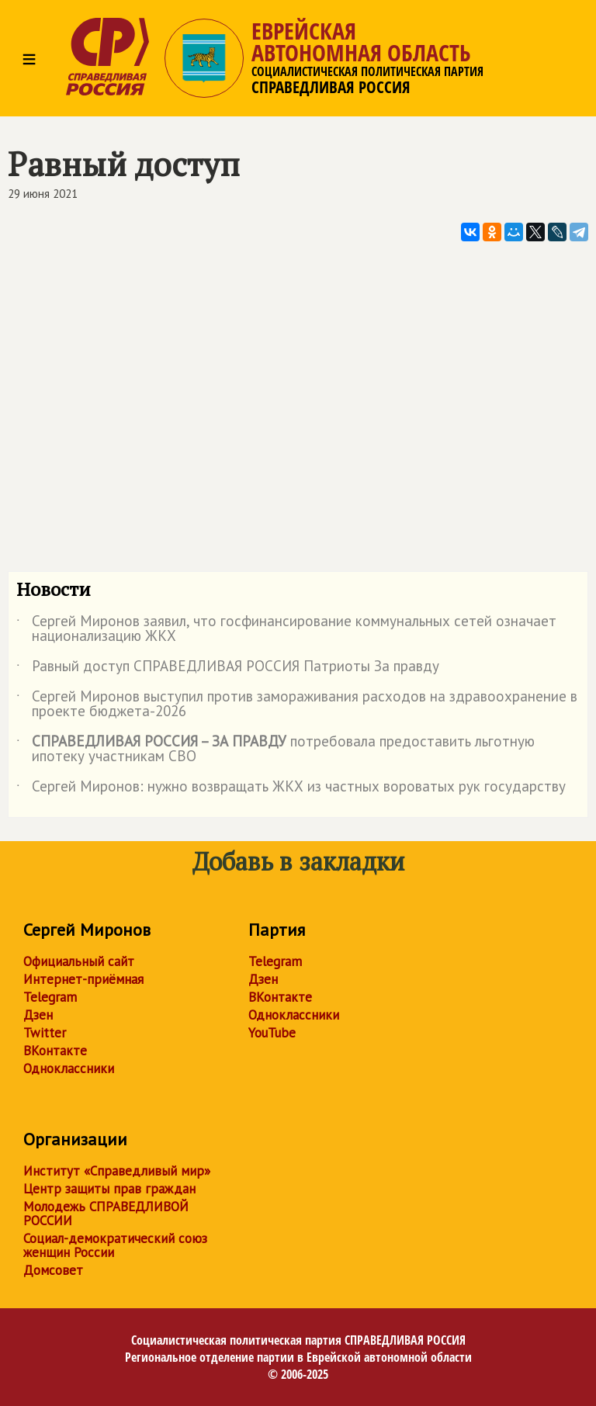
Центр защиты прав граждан (109, 1189)
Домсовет (53, 1270)
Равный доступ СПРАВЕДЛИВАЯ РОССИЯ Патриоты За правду (227, 669)
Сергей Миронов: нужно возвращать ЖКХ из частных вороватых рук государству (291, 789)
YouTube (272, 1033)
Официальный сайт (78, 961)
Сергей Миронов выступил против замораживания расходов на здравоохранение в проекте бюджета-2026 (296, 704)
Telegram (50, 997)
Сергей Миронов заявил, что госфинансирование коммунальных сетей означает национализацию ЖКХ (286, 629)
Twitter (44, 1033)
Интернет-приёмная (83, 979)
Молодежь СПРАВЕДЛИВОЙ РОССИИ (106, 1214)
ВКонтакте (55, 1051)
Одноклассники (68, 1068)
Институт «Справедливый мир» (116, 1171)
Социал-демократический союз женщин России (115, 1245)
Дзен (38, 1015)
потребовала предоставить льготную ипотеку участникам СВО (275, 749)
